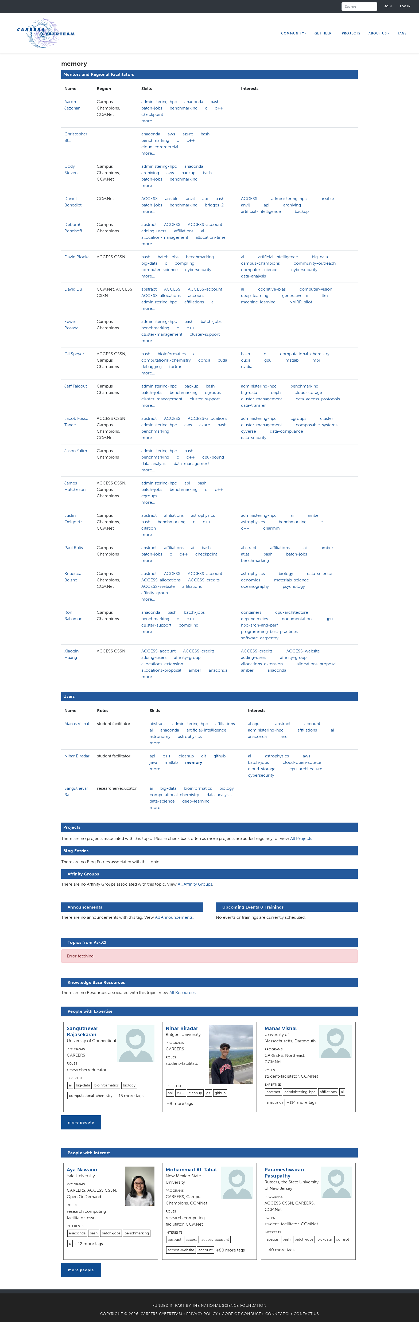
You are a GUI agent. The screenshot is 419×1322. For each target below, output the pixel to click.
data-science (319, 573)
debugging (151, 366)
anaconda (193, 101)
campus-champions (260, 263)
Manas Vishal (76, 723)
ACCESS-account (205, 224)
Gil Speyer (74, 353)
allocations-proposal (161, 670)
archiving (150, 172)
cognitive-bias (272, 289)
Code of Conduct (241, 1314)
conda (204, 360)
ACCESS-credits (204, 579)
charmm (271, 528)
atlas (245, 554)
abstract (149, 224)
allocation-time (211, 237)
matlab (291, 360)
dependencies (254, 618)
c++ (219, 108)
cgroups (213, 392)
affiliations (183, 230)
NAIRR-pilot (300, 301)
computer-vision (316, 289)
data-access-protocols (318, 398)
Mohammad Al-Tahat (191, 1170)
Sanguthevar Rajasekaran (82, 1031)
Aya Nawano (82, 1170)
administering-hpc (159, 101)
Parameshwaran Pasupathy (284, 1173)
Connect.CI (277, 1314)
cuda (222, 360)
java (153, 762)
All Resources (182, 992)
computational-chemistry (166, 360)
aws (171, 133)
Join (388, 6)
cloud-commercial (159, 146)
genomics (250, 579)
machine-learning (258, 301)
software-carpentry (259, 637)
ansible (172, 198)
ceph (276, 392)
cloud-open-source (302, 762)
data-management (192, 463)
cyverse (248, 431)
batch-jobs (151, 108)
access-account (215, 1239)
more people (81, 1122)
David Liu (73, 289)
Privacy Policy (202, 1314)
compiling (184, 263)
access (191, 1239)
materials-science (291, 579)
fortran (175, 366)
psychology (294, 586)
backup (188, 172)
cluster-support (205, 334)
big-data (149, 263)
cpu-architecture (291, 612)
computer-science (159, 269)
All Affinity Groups (195, 884)
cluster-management (161, 334)
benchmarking (183, 108)
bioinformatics (172, 353)
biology (286, 573)
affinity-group (154, 592)
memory (193, 762)
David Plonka (77, 256)
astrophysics (203, 515)
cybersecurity (198, 269)
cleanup (186, 755)
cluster (326, 418)
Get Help (323, 33)
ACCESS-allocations (161, 295)
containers (251, 612)
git (203, 755)
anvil (190, 198)
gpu (267, 360)
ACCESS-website (158, 586)
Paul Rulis (73, 547)
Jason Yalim (75, 450)
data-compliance (286, 431)
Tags (402, 33)
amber (314, 515)
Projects (351, 33)
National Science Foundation (233, 1305)
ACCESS (149, 198)
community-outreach (315, 263)
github (220, 755)
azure (188, 133)
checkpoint (152, 114)
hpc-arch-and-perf (259, 625)
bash (215, 101)
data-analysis (253, 276)
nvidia (246, 366)
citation (148, 528)
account (196, 295)
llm (325, 295)
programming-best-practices (269, 631)
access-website (181, 1250)
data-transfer (253, 405)
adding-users (153, 230)
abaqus (254, 723)
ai (202, 230)
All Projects (301, 838)
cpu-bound (213, 457)
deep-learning (254, 295)
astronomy (160, 736)
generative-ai (295, 295)
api (205, 198)
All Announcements (174, 917)
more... (148, 120)
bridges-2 (214, 205)
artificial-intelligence (261, 211)
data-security (253, 437)
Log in (405, 6)
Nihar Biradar (77, 755)
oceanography (255, 586)
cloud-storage (308, 392)
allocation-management (164, 237)
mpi (316, 360)
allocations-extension (162, 663)
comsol (342, 1239)
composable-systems (316, 424)
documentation (297, 618)
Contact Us (306, 1314)
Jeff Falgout (75, 386)
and (284, 736)
